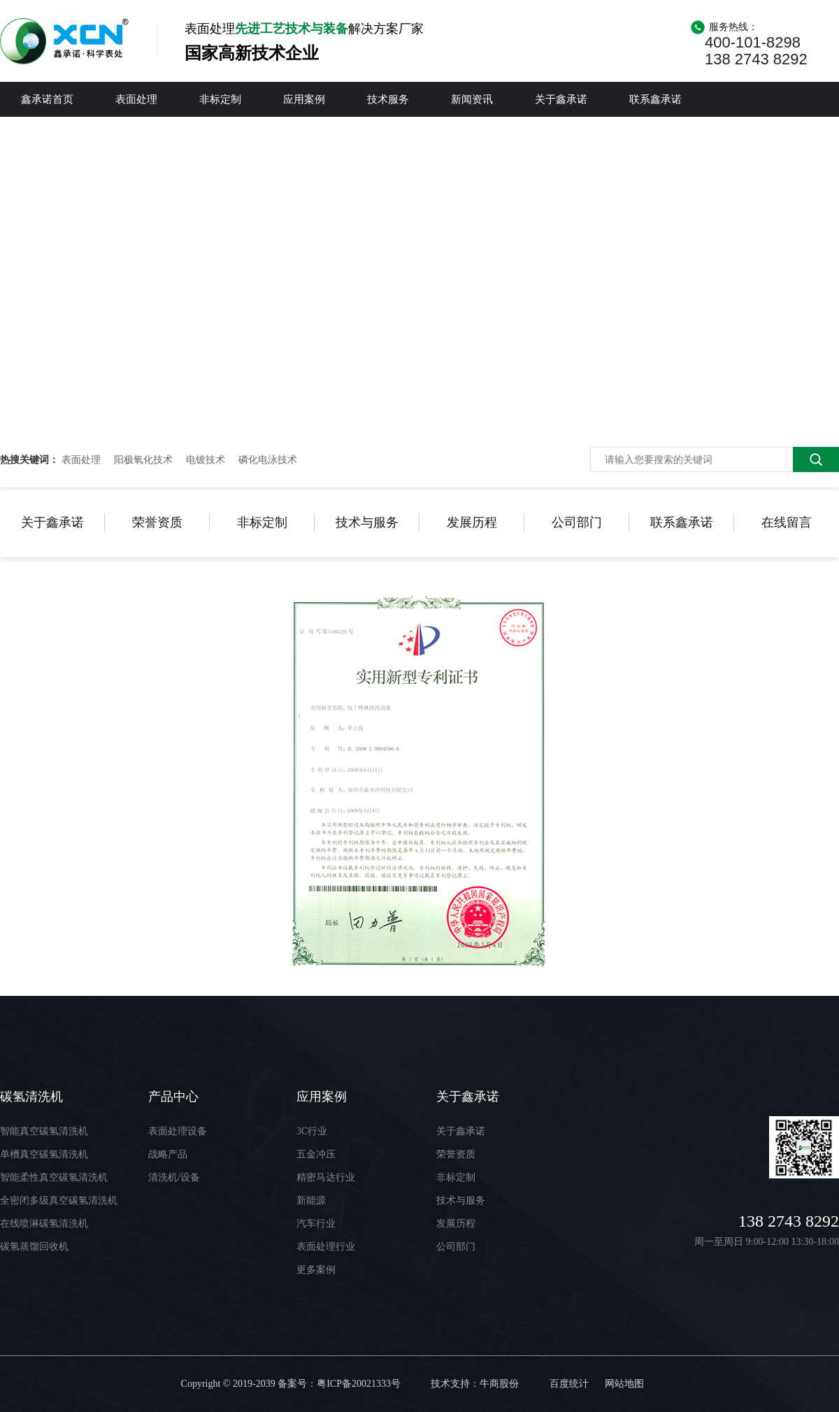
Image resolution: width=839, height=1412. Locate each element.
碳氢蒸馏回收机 (34, 1246)
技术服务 (388, 99)
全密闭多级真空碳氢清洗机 (58, 1200)
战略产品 (167, 1154)
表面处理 (136, 99)
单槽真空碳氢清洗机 (44, 1154)
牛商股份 (499, 1383)
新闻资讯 (472, 99)
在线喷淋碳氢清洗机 (44, 1223)
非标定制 (220, 99)
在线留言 (786, 522)
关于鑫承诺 (561, 99)
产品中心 (173, 1097)
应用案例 (304, 99)
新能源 (311, 1200)
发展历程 (472, 522)
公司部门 (577, 522)
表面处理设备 (177, 1131)
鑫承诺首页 (47, 99)
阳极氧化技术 (143, 459)
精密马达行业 (325, 1177)
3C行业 (311, 1131)
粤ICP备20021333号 (359, 1383)
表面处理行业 (325, 1246)
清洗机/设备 (174, 1177)
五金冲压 (316, 1154)
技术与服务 (367, 522)
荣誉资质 (157, 522)
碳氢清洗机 (31, 1097)
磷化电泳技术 (267, 459)
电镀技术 (205, 459)
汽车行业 (316, 1223)
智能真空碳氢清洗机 (44, 1131)
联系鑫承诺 (655, 99)
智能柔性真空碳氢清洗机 (54, 1177)
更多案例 (316, 1269)
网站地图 (624, 1383)
